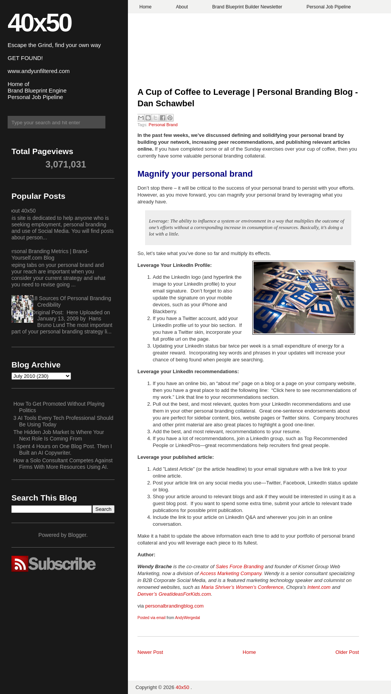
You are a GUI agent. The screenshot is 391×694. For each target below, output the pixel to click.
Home (145, 7)
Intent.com (319, 587)
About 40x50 (21, 211)
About (182, 7)
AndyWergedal (187, 618)
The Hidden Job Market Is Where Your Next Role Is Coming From (58, 435)
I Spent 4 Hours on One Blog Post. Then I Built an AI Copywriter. (62, 449)
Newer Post (150, 652)
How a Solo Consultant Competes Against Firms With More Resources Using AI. (63, 463)
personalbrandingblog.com (174, 606)
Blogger (77, 535)
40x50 (39, 22)
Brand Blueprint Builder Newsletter (247, 7)
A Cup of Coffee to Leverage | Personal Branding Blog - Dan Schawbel (247, 98)
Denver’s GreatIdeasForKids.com (174, 594)
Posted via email (151, 618)
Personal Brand (163, 124)
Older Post (347, 652)
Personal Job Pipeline (329, 7)
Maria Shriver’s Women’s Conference (242, 587)
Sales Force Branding (239, 566)
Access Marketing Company (231, 573)
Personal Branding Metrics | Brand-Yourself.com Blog (47, 254)
